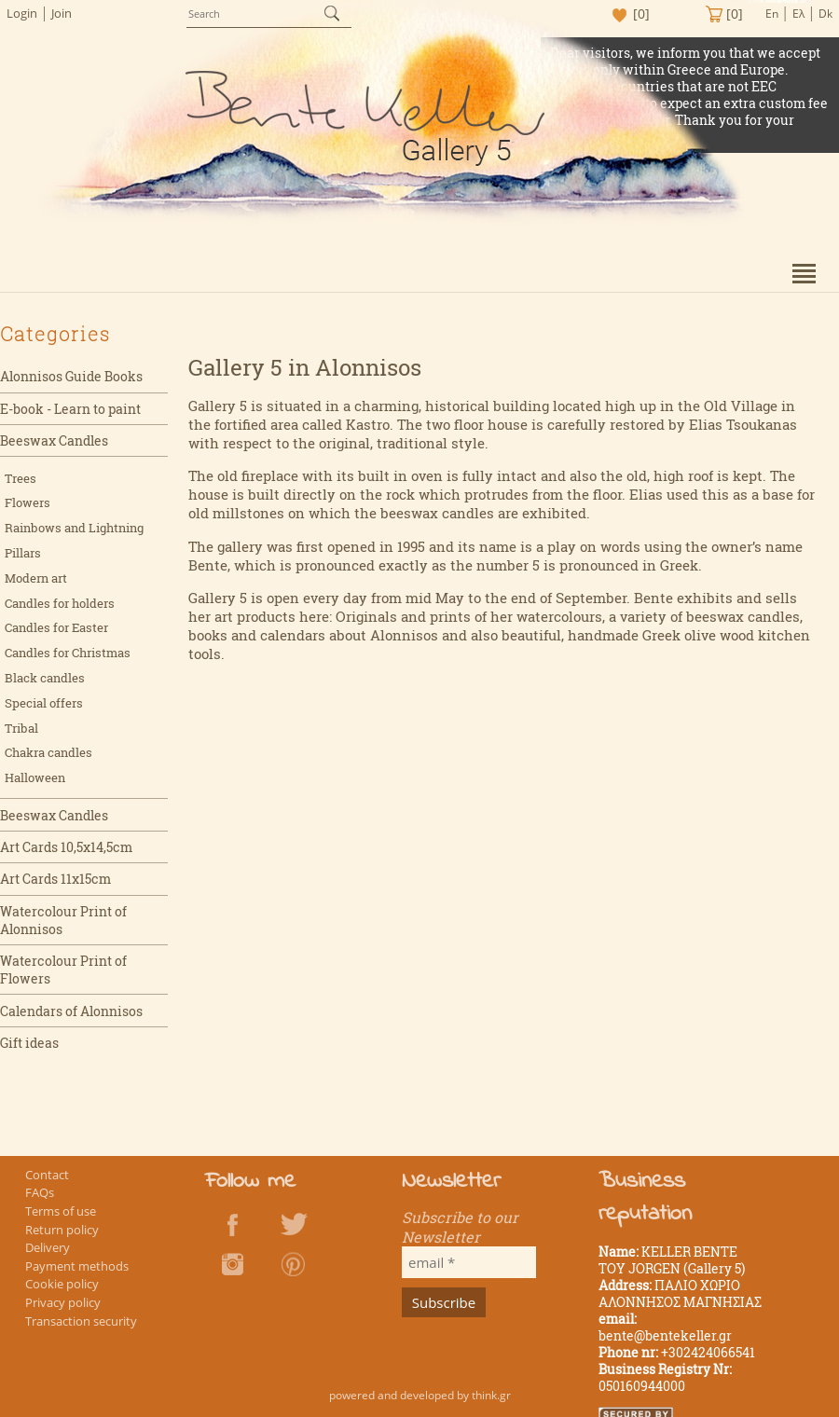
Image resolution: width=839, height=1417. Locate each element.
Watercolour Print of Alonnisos (63, 920)
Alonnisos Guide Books (71, 376)
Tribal (21, 728)
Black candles (45, 677)
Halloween (35, 777)
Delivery (47, 1247)
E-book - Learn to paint (70, 409)
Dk (825, 13)
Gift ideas (29, 1043)
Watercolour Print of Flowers (63, 969)
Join (61, 13)
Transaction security (81, 1321)
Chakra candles (48, 752)
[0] (641, 13)
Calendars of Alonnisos (71, 1011)
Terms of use (60, 1211)
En (771, 13)
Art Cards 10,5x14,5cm (66, 847)
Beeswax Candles (54, 440)
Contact (47, 1174)
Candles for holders (60, 603)
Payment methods (77, 1266)
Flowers (27, 502)
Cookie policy (62, 1283)
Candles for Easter (56, 627)
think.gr (491, 1395)
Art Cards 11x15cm (55, 878)
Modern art (36, 578)
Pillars (23, 552)
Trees (20, 478)
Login (22, 13)
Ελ (798, 13)
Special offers (44, 702)
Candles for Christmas (68, 652)
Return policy (62, 1229)
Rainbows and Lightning (74, 527)
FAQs (39, 1192)
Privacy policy (63, 1302)
